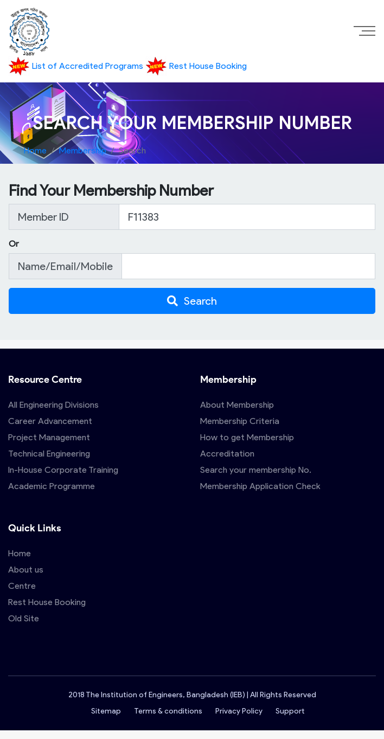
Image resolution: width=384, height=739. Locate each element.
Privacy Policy (239, 711)
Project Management (49, 437)
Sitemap (106, 711)
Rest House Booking (196, 66)
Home (35, 150)
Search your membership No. (255, 470)
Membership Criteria (239, 421)
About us (25, 569)
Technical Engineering (49, 453)
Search (192, 300)
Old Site (23, 618)
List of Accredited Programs (76, 66)
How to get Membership (247, 437)
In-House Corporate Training (63, 470)
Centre (22, 586)
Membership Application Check (260, 486)
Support (290, 711)
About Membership (237, 405)
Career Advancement (50, 421)
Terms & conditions (168, 711)
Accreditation (227, 453)
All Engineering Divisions (53, 405)
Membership (82, 150)
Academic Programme (51, 486)
